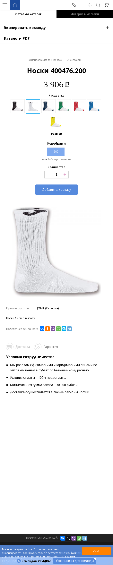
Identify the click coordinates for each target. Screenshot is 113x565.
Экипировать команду (58, 27)
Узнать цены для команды (75, 560)
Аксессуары (74, 60)
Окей (96, 551)
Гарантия (50, 347)
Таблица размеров (59, 159)
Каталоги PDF (17, 38)
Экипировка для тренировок (45, 60)
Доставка (22, 347)
